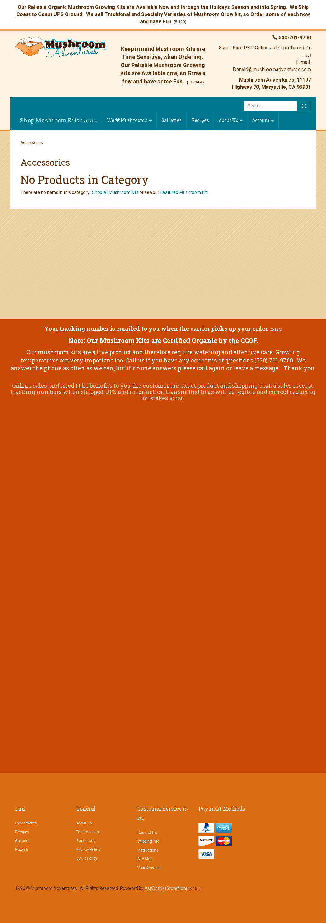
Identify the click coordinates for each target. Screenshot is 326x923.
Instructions (147, 850)
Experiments (26, 823)
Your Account (149, 868)
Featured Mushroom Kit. (184, 192)
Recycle (22, 849)
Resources (85, 841)
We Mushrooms (129, 120)
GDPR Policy (86, 858)
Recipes (200, 120)
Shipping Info (148, 841)
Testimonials (87, 832)
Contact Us (147, 832)
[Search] (271, 106)
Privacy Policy (88, 849)
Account (263, 120)
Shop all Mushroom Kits (115, 192)
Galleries (171, 120)
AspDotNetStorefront (166, 888)
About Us (230, 120)
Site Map (144, 859)
